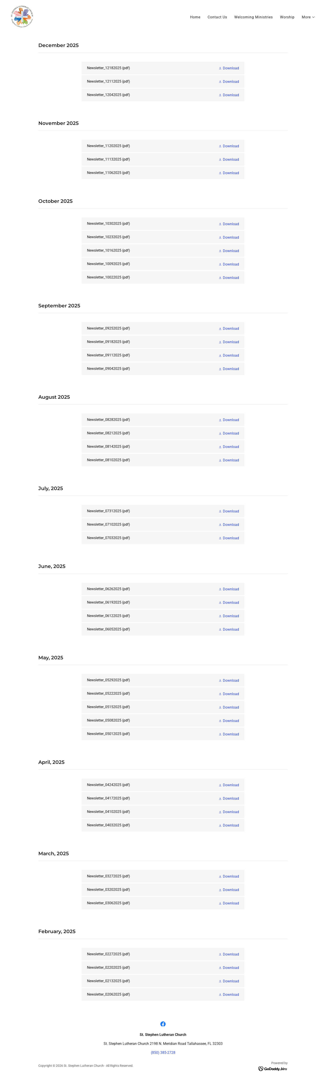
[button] (308, 17)
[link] (22, 16)
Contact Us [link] (217, 17)
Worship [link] (287, 17)
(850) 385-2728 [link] (163, 1052)
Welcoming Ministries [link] (253, 17)
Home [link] (195, 17)
